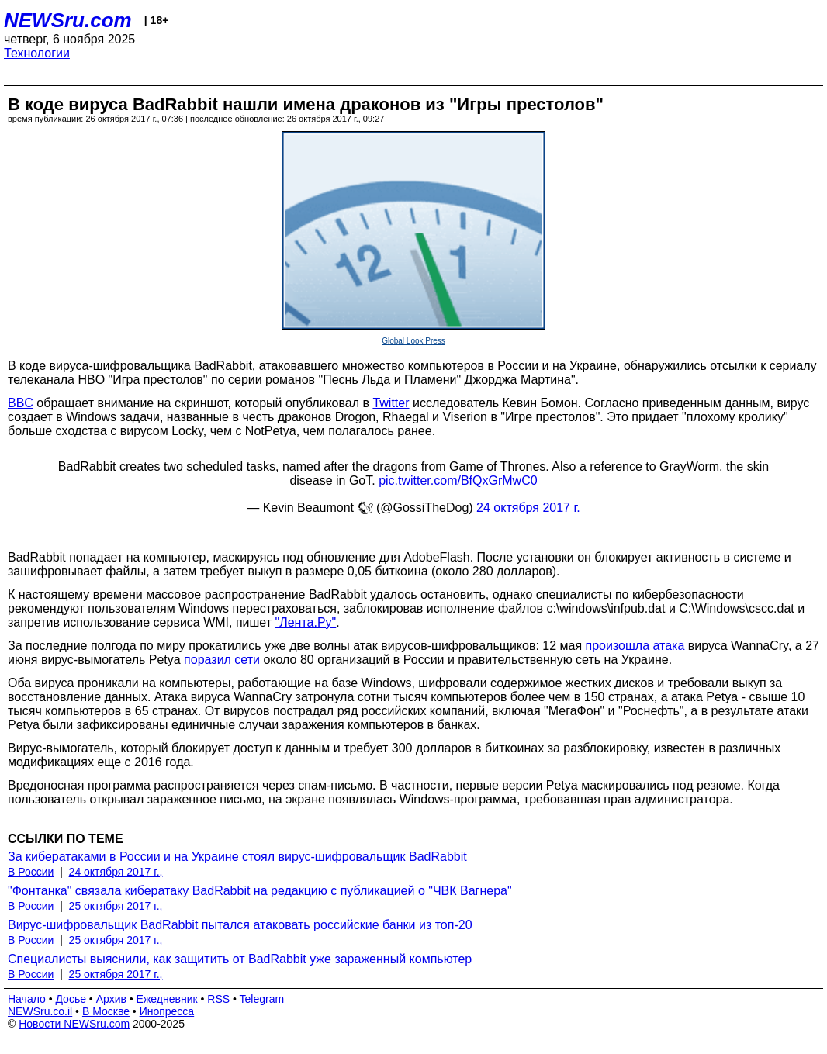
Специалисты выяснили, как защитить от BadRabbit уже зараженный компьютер (240, 959)
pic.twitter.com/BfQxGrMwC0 (458, 480)
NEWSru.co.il (40, 1011)
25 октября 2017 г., (116, 906)
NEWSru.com (68, 20)
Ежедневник (167, 999)
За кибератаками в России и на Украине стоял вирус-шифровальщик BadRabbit (237, 856)
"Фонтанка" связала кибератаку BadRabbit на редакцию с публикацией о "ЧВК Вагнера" (260, 890)
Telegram (262, 999)
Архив (111, 999)
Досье (70, 999)
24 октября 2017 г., (116, 872)
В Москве (106, 1011)
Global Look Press (413, 341)
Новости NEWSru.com (74, 1024)
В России (31, 872)
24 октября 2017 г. (528, 507)
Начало (27, 999)
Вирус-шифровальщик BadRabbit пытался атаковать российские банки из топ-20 (240, 924)
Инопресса (167, 1011)
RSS (218, 999)
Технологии (37, 53)
